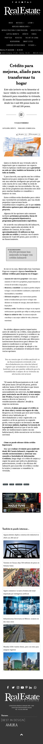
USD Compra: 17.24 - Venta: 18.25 (15, 53)
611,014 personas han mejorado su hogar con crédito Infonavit (21, 255)
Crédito (13, 128)
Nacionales (19, 484)
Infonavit (26, 484)
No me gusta (34, 134)
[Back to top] (21, 735)
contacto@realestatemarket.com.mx (21, 707)
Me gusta (21, 134)
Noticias (5, 484)
